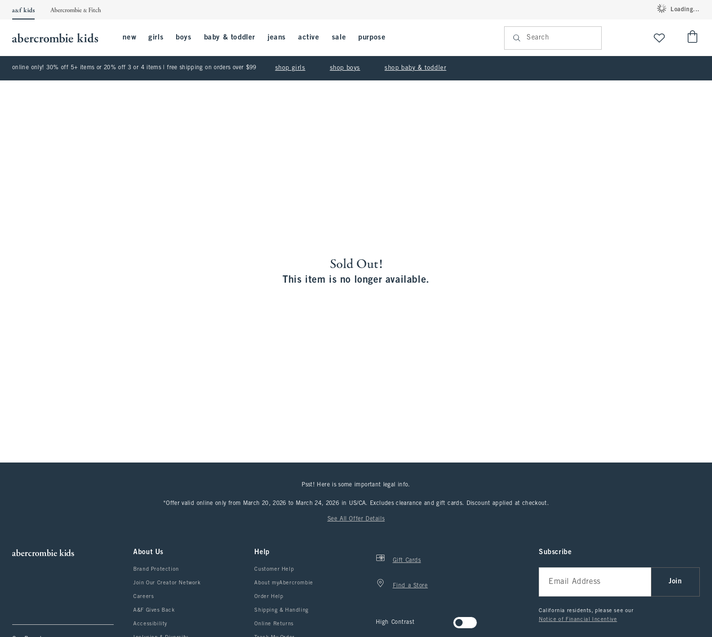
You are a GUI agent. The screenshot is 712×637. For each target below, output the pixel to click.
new (129, 37)
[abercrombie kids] (60, 37)
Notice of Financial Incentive (578, 619)
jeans (276, 37)
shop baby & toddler (415, 68)
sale (339, 37)
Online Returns (273, 623)
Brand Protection (156, 569)
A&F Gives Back (154, 610)
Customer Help (274, 569)
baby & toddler (229, 37)
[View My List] (659, 37)
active (309, 37)
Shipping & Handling (281, 610)
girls (155, 37)
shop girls (290, 68)
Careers (143, 596)
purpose (372, 37)
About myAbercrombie (283, 582)
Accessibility (150, 623)
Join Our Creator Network (167, 582)
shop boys (345, 68)
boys (183, 37)
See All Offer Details (356, 519)
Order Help (268, 596)
